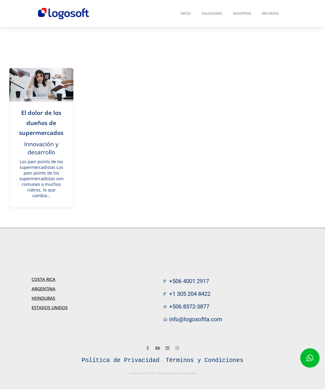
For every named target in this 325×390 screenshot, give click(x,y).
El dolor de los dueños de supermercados (41, 123)
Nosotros (242, 13)
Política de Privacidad (120, 361)
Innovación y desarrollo (41, 148)
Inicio (186, 13)
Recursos (270, 13)
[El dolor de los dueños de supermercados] (41, 85)
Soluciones (212, 13)
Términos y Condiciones (204, 361)
